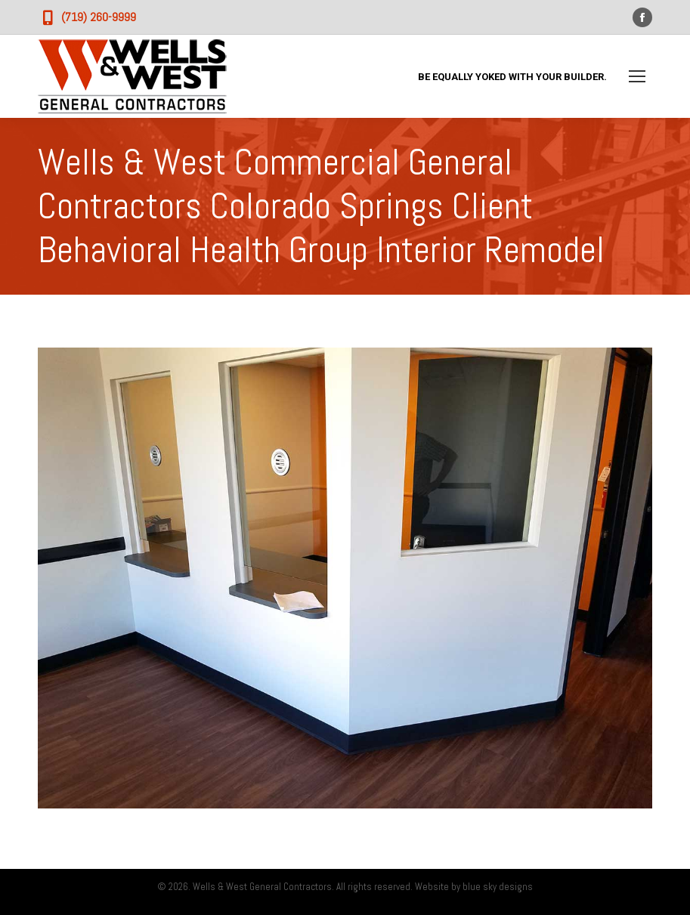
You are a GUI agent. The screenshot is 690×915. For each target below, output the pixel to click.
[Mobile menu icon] (637, 76)
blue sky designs (498, 886)
